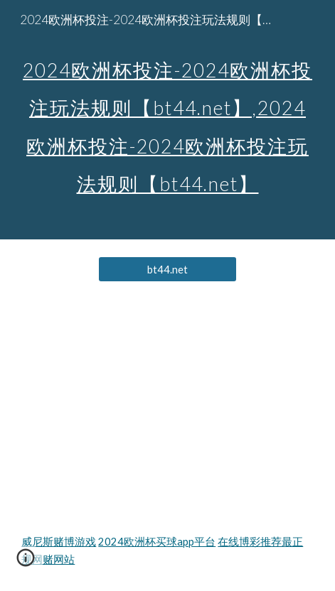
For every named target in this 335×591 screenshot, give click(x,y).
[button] (26, 563)
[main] (167, 119)
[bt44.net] (168, 269)
